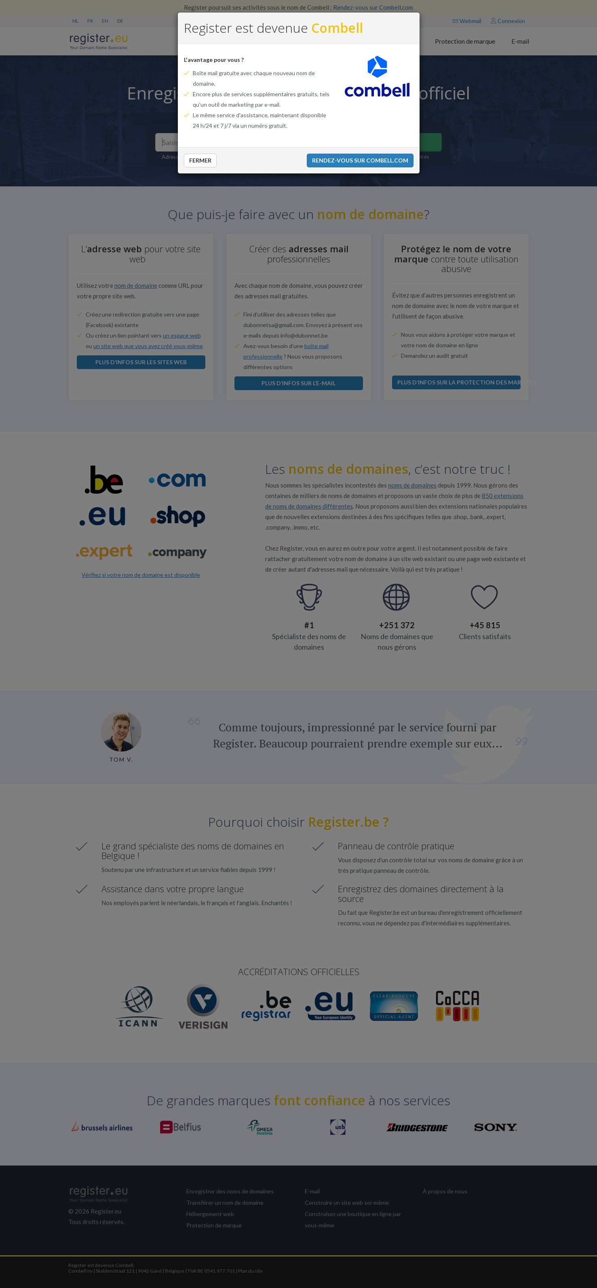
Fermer (200, 160)
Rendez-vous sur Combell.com (360, 160)
